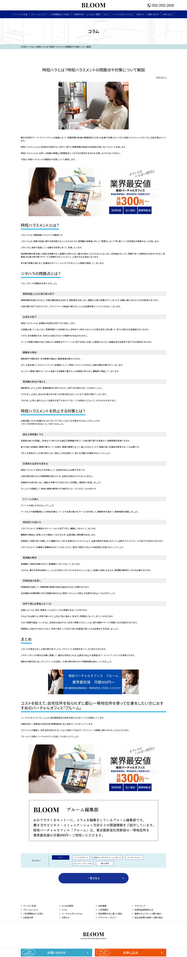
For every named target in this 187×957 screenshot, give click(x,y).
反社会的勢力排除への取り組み (149, 917)
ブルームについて (38, 14)
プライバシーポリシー (107, 917)
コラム (106, 14)
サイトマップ (140, 905)
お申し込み (168, 14)
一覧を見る (93, 878)
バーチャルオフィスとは (122, 14)
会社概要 (102, 905)
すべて (60, 857)
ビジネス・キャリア (134, 857)
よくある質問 (67, 905)
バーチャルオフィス (81, 857)
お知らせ (140, 14)
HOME (24, 46)
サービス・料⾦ (21, 14)
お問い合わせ (153, 14)
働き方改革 (105, 863)
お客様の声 (78, 14)
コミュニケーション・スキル (82, 863)
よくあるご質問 (93, 14)
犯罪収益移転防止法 (144, 909)
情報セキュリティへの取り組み (148, 913)
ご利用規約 (103, 909)
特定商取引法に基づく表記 (110, 913)
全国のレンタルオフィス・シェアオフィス (108, 857)
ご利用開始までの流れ (60, 14)
